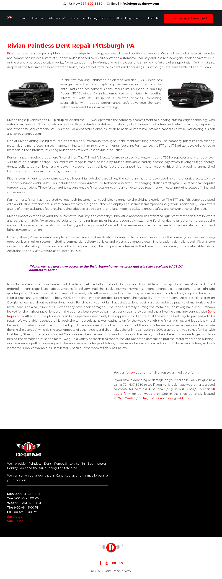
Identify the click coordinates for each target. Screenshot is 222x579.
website (149, 393)
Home (22, 18)
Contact (139, 18)
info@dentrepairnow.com (139, 3)
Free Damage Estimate (96, 18)
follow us (132, 372)
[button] (188, 18)
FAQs (118, 18)
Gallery (74, 18)
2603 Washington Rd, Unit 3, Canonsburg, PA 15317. (153, 398)
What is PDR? (57, 18)
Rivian (11, 53)
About (37, 18)
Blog (128, 18)
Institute (153, 18)
